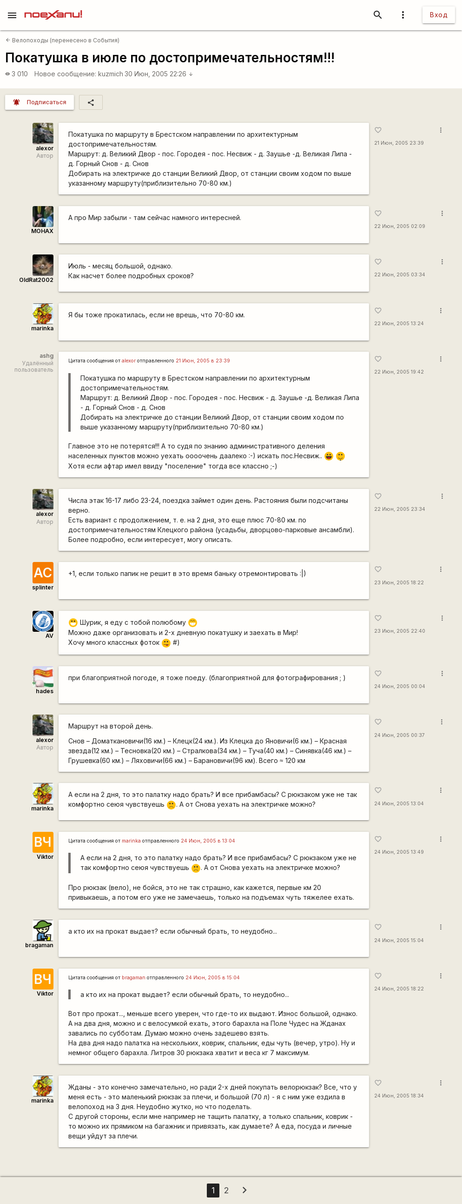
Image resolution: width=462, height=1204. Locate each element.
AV (49, 635)
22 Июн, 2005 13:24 (399, 324)
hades (44, 691)
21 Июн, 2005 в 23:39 (203, 361)
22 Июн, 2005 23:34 (399, 509)
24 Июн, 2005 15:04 (399, 940)
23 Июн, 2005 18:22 (399, 583)
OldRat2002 (36, 279)
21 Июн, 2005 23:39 (399, 143)
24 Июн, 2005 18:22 (399, 989)
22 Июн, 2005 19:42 (399, 372)
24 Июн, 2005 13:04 (399, 804)
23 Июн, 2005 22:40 (399, 631)
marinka (42, 328)
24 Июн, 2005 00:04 (399, 686)
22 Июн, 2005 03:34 (399, 275)
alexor (44, 148)
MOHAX (42, 230)
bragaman (39, 945)
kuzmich (110, 74)
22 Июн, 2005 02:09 (399, 226)
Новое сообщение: (65, 74)
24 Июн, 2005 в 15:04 (212, 978)
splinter (42, 587)
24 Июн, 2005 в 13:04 (208, 841)
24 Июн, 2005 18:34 (399, 1096)
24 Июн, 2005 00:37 (399, 735)
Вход (439, 15)
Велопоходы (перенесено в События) (62, 40)
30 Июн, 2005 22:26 (159, 74)
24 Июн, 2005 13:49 (399, 852)
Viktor (45, 856)
